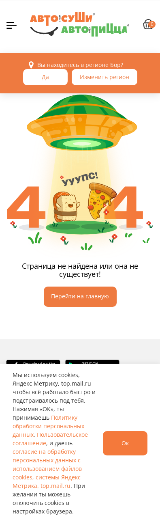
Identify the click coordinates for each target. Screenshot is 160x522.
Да (45, 77)
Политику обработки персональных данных (48, 426)
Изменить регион (104, 77)
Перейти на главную (80, 296)
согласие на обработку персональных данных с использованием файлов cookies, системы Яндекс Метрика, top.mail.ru (47, 469)
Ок (125, 443)
